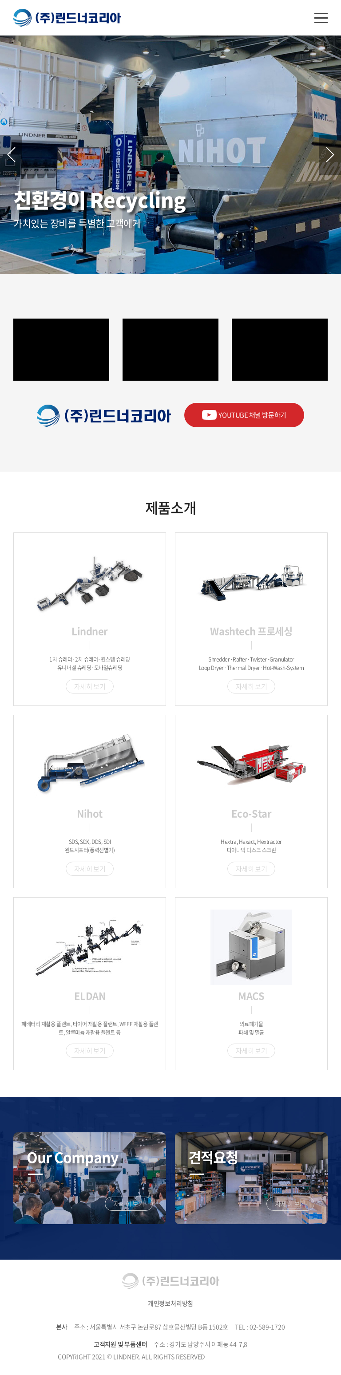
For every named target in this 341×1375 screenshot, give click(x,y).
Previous (11, 155)
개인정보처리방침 (170, 1303)
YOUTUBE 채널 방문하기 (244, 415)
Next (330, 155)
